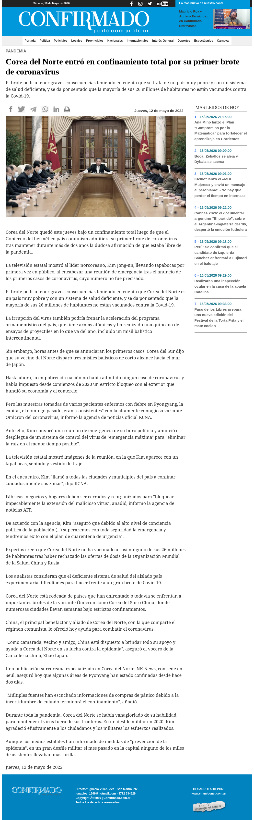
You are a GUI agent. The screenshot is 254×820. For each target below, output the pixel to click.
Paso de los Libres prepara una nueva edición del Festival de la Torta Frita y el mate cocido (219, 317)
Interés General (162, 40)
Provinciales (95, 40)
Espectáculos (203, 40)
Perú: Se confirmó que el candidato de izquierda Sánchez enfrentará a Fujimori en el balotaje (221, 255)
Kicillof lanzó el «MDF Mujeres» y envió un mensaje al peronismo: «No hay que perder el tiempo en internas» (220, 187)
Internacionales (137, 40)
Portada (30, 40)
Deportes (183, 40)
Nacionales (115, 40)
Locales (76, 40)
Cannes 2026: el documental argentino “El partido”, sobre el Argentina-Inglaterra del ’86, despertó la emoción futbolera (221, 221)
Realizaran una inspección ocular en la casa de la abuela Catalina (220, 286)
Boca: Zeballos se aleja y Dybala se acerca (216, 159)
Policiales (60, 40)
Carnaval (223, 40)
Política (44, 40)
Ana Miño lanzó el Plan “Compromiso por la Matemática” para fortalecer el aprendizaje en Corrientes (221, 130)
